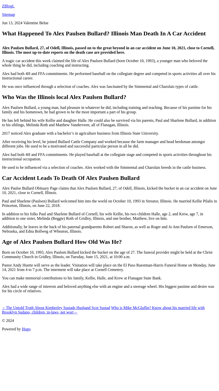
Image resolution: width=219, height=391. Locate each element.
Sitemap (8, 14)
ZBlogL (8, 6)
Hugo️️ (26, 329)
